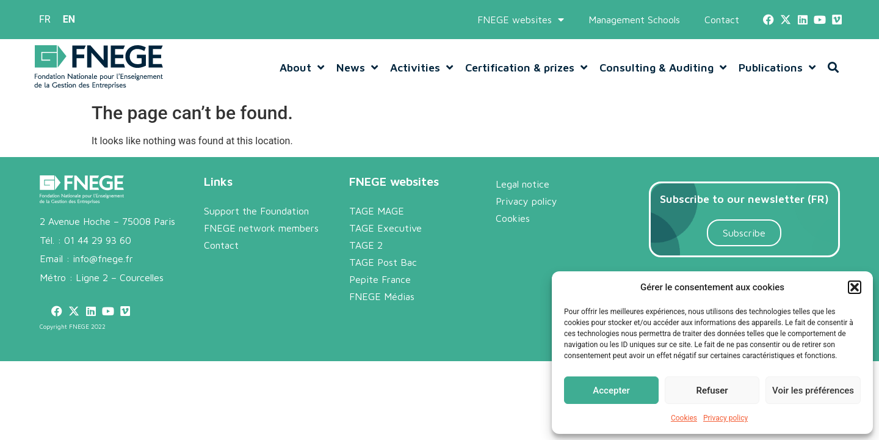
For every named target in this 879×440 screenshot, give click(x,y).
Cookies (684, 418)
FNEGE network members (261, 227)
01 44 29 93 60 (97, 240)
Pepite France (380, 279)
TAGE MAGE (376, 210)
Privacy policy (725, 418)
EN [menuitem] (69, 19)
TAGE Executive (385, 227)
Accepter (611, 390)
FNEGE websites (520, 19)
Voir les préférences (813, 390)
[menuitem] (45, 19)
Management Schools (634, 19)
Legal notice (522, 183)
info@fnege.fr (103, 258)
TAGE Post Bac (383, 262)
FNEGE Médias (381, 296)
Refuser (712, 390)
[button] (854, 287)
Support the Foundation (256, 210)
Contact (721, 19)
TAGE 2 (366, 245)
